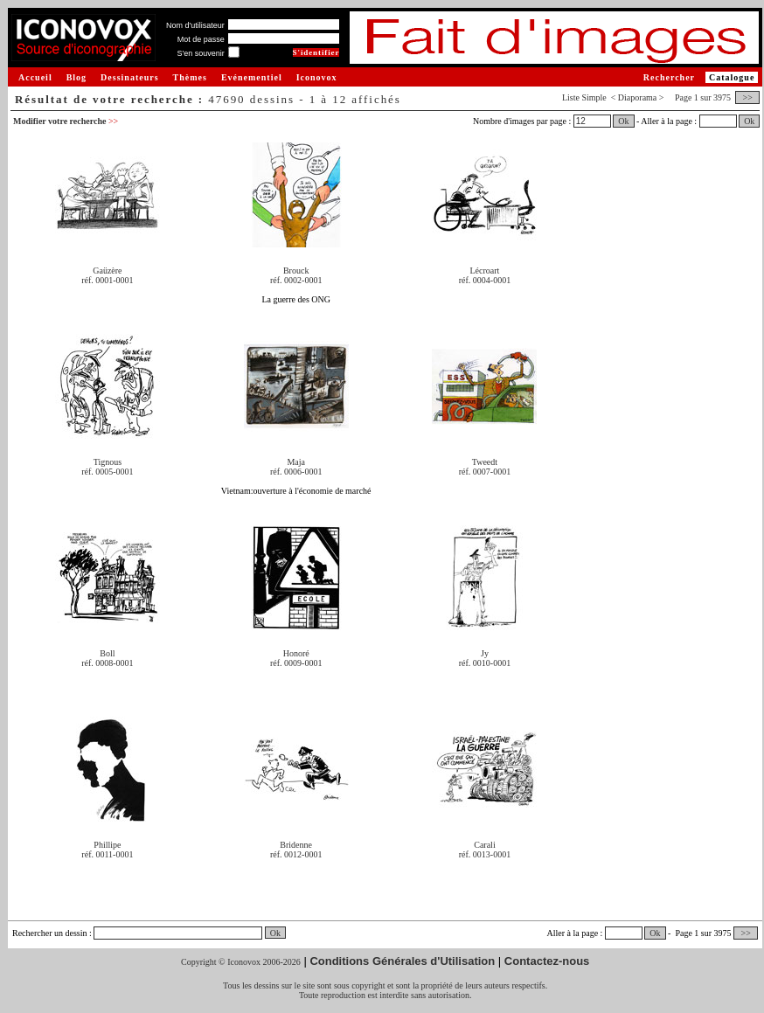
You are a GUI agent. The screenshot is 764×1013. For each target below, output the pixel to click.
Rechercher (669, 77)
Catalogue (731, 77)
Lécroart (485, 270)
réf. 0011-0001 (107, 854)
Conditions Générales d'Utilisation (402, 961)
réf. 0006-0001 (296, 471)
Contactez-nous (547, 961)
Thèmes (190, 77)
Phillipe (107, 845)
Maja (296, 462)
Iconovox (316, 77)
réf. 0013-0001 (484, 854)
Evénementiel (251, 77)
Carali (484, 845)
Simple (593, 97)
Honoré (296, 653)
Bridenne (296, 845)
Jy (485, 653)
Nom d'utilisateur (195, 25)
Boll (107, 653)
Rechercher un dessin (49, 933)
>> (747, 97)
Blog (76, 77)
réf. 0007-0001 (484, 471)
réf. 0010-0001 (484, 663)
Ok (623, 121)
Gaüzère (107, 270)
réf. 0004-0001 (484, 280)
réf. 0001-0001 (107, 280)
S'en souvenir (200, 53)
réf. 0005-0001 (107, 471)
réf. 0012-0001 (296, 854)
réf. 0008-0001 (107, 663)
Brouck (296, 270)
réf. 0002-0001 (296, 280)
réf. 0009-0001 (296, 663)
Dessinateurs (129, 77)
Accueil (35, 77)
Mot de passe (201, 39)
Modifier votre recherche (65, 121)
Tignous (108, 462)
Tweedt (484, 462)
